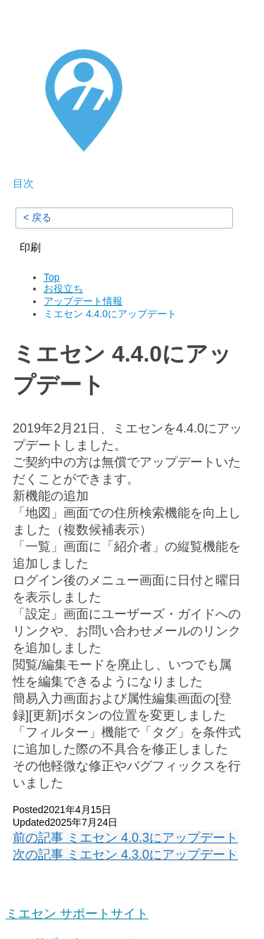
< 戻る (37, 217)
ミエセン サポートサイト (77, 914)
